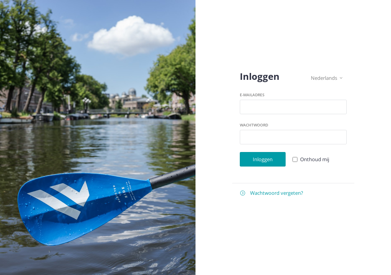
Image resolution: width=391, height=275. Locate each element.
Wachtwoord (254, 125)
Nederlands (327, 78)
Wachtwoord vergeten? (271, 193)
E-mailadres (252, 94)
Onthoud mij (314, 159)
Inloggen (263, 159)
